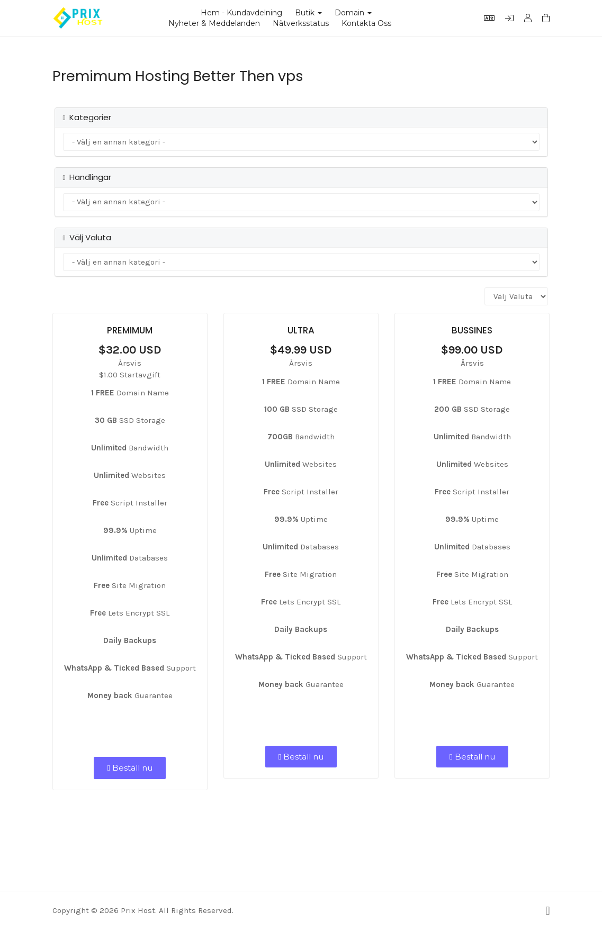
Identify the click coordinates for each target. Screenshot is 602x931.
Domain (353, 12)
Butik (308, 12)
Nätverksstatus (301, 23)
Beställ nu (129, 768)
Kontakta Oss (366, 23)
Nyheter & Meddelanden (214, 23)
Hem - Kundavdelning (241, 12)
